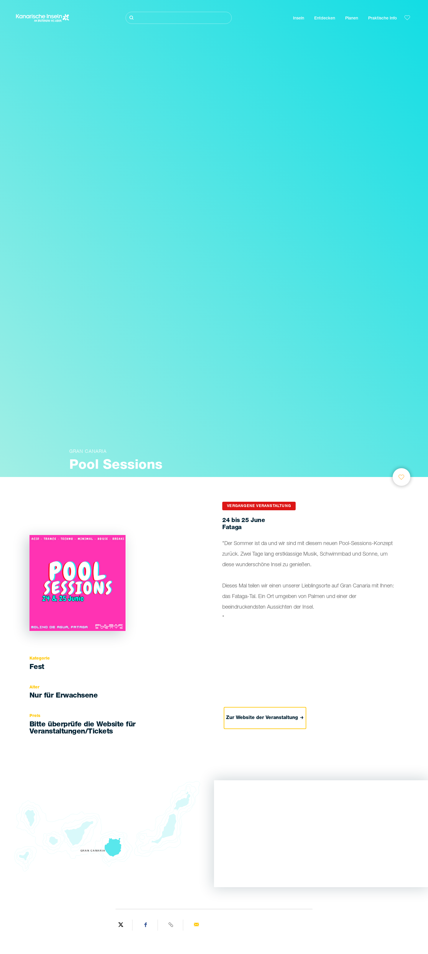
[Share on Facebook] (146, 925)
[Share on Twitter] (121, 925)
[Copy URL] (171, 925)
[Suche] (179, 18)
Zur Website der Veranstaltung (265, 718)
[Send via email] (196, 925)
